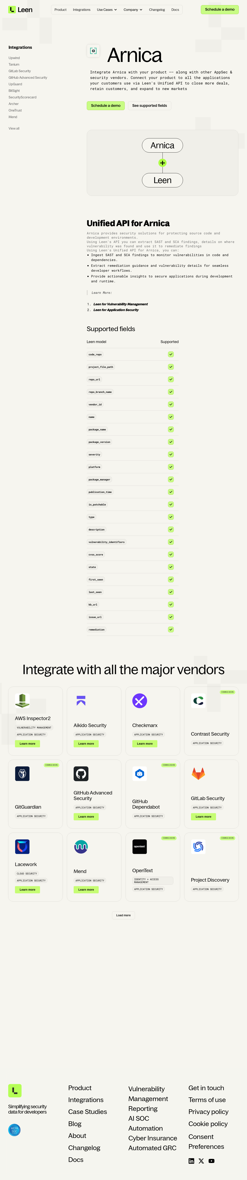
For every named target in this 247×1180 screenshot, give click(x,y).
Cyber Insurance (152, 1138)
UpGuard (15, 84)
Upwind (14, 58)
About (77, 1135)
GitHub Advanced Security (28, 77)
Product (60, 9)
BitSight (14, 90)
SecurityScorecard (23, 97)
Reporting (143, 1108)
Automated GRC (152, 1148)
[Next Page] (123, 919)
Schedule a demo (219, 9)
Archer (14, 104)
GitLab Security (20, 71)
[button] (107, 9)
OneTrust (15, 110)
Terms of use (207, 1100)
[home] (20, 10)
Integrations (81, 9)
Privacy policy (209, 1111)
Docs (175, 9)
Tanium (14, 64)
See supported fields (149, 106)
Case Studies (87, 1111)
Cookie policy (208, 1124)
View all (14, 128)
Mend (13, 117)
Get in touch (206, 1088)
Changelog (157, 9)
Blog (74, 1124)
